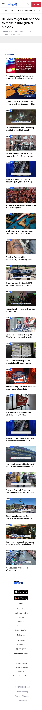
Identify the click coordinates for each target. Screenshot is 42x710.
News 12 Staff (7, 32)
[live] (36, 4)
